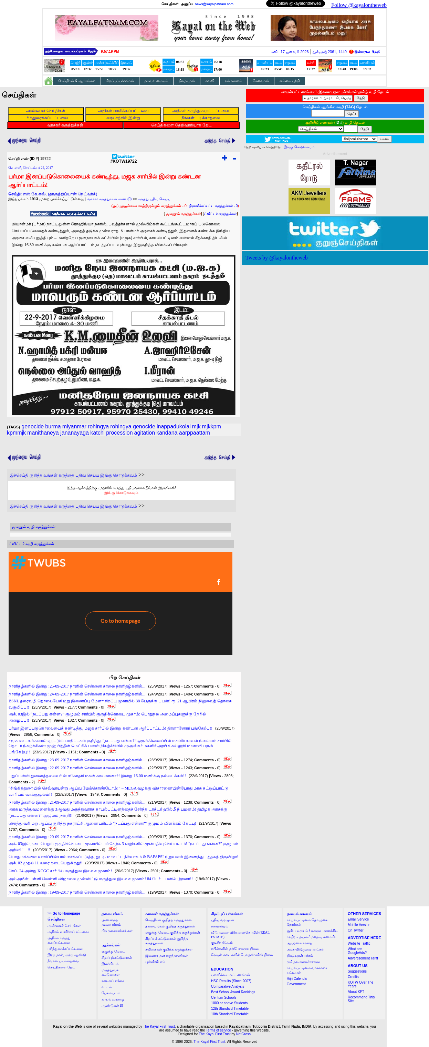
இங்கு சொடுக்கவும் (121, 492)
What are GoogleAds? (357, 951)
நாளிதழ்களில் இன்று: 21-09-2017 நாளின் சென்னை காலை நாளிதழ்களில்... (77, 802)
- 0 (213, 206)
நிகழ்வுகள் (187, 81)
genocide (32, 426)
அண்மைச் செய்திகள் (64, 925)
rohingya (98, 426)
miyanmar (74, 426)
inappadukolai (174, 426)
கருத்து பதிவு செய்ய (154, 199)
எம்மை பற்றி (290, 81)
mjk (196, 426)
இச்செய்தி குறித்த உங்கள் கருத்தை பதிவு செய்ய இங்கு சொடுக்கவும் (73, 475)
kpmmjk (16, 433)
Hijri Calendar (297, 978)
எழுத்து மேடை (114, 951)
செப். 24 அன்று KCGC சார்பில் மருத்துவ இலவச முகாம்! (60, 870)
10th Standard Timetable (230, 1014)
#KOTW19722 (124, 159)
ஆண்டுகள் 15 (112, 1005)
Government (296, 984)
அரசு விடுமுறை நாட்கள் (305, 949)
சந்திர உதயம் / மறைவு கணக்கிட (312, 937)
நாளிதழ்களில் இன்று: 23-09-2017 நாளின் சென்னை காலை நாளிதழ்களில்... (77, 760)
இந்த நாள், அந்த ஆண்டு (67, 955)
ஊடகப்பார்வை (114, 981)
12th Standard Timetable (230, 1008)
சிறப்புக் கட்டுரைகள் (117, 957)
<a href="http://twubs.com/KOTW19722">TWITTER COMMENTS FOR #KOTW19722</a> (120, 603)
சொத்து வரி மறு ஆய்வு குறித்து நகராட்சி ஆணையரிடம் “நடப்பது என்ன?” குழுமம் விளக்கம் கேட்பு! (102, 823)
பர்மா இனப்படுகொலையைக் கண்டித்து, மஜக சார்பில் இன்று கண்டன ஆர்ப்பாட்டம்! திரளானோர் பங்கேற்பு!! (110, 728)
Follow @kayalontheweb (359, 5)
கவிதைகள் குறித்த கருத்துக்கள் (168, 949)
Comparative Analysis (227, 986)
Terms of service (218, 1030)
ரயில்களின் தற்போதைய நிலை (235, 949)
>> (64, 913)
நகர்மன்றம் (219, 926)
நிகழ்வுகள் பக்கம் (300, 955)
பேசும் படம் (111, 993)
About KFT (356, 992)
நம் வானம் (233, 81)
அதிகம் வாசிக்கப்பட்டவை (68, 932)
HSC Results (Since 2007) (231, 981)
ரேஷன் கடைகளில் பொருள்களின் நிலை (242, 955)
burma (53, 426)
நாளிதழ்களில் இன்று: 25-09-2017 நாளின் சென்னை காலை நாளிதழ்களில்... (77, 686)
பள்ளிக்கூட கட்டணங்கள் (230, 975)
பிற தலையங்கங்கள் (117, 931)
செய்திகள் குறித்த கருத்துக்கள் (168, 920)
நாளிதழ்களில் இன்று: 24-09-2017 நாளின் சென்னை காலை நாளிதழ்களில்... (77, 694)
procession (119, 433)
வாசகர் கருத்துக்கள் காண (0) (109, 199)
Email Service (358, 919)
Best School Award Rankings (233, 992)
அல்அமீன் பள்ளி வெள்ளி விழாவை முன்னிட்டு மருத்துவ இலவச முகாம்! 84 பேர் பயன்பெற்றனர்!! (101, 878)
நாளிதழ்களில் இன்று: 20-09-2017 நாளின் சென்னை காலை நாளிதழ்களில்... (77, 836)
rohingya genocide (132, 426)
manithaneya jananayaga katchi (66, 433)
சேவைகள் (261, 81)
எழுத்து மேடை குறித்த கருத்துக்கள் (172, 932)
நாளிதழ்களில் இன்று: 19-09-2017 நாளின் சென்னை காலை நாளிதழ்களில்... (77, 892)
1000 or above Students (229, 1003)
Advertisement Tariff (363, 958)
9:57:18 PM (110, 51)
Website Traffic (359, 943)
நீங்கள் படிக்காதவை (63, 961)
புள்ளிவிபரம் (155, 962)
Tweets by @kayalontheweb (276, 258)
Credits (353, 977)
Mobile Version (359, 925)
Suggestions (357, 971)
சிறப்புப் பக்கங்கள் (120, 81)
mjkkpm (211, 426)
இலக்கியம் (110, 964)
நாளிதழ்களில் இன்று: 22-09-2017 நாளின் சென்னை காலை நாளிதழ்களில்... (77, 767)
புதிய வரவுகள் (222, 920)
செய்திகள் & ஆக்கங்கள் (76, 81)
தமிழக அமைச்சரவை (304, 962)
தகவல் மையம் (156, 81)
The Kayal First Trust (159, 1026)
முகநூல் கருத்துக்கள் (183, 214)
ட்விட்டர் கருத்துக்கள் (220, 214)
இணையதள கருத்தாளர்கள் (166, 955)
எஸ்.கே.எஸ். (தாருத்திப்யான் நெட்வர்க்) (60, 194)
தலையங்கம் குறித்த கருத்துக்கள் (170, 926)
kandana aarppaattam (183, 433)
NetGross (243, 1034)
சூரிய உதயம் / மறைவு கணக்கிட (312, 931)
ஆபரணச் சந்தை (300, 943)
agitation (144, 433)
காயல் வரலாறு (113, 999)
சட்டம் (107, 987)
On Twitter (355, 930)
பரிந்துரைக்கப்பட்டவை (65, 949)
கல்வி (210, 81)
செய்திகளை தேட (61, 967)
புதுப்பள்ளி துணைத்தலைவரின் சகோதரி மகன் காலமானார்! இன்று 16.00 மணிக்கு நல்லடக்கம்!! (97, 775)
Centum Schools (223, 997)
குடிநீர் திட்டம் (222, 942)
